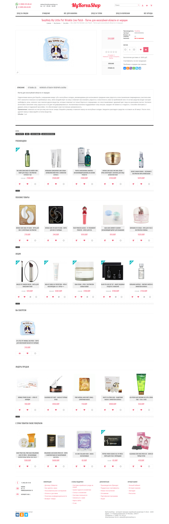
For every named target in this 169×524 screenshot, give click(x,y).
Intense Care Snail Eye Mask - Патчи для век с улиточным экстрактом (27, 229)
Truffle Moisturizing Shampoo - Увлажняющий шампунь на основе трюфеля (84, 172)
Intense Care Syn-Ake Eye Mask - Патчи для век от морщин (56, 229)
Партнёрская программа (109, 496)
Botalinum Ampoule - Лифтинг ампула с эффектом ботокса (141, 285)
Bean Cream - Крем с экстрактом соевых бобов (84, 285)
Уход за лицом (22, 13)
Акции (103, 499)
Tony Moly (66, 23)
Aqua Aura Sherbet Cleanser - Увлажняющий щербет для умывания (113, 229)
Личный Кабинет (134, 485)
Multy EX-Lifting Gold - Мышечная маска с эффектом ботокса (113, 398)
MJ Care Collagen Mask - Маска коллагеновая (84, 455)
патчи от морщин (35, 134)
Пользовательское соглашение (55, 491)
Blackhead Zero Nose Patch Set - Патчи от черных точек (141, 455)
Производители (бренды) (109, 485)
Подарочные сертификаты (110, 488)
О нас (75, 503)
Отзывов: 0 (111, 55)
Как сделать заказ (51, 488)
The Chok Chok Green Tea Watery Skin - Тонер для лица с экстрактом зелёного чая (27, 172)
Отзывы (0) (111, 68)
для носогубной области (48, 134)
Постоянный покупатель (143, 5)
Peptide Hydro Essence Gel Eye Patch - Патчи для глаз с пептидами (112, 455)
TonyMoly (137, 31)
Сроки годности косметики (82, 490)
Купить (20, 184)
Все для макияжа (70, 13)
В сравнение (30, 297)
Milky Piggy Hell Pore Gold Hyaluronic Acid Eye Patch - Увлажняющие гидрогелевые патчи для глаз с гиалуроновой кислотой (27, 456)
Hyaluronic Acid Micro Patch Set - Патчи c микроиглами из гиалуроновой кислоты (55, 455)
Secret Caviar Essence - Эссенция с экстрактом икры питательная (141, 172)
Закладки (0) (147, 5)
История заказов (134, 488)
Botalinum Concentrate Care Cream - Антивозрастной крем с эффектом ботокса (56, 172)
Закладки (132, 491)
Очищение (46, 13)
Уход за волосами (123, 13)
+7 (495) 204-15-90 (24, 7)
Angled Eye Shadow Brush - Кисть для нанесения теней (27, 285)
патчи (27, 134)
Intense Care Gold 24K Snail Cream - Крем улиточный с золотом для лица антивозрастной (112, 172)
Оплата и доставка (51, 493)
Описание (111, 63)
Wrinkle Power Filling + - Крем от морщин (27, 398)
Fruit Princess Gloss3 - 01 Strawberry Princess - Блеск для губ (84, 229)
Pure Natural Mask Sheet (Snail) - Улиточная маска (84, 398)
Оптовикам (104, 493)
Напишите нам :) (25, 494)
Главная (49, 23)
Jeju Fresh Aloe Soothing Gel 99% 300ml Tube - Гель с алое (141, 398)
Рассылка (132, 493)
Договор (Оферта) (51, 485)
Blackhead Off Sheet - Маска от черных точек (56, 398)
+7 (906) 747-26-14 (25, 4)
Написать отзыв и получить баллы (111, 57)
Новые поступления (108, 491)
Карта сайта (77, 500)
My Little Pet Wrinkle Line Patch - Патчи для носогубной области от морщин (27, 342)
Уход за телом (96, 13)
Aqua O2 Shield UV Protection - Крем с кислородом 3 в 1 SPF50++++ (56, 285)
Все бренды (148, 13)
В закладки (140, 49)
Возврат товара (50, 499)
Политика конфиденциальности (56, 496)
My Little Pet (20, 134)
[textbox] (127, 5)
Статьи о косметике (79, 492)
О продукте (35, 184)
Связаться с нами (79, 498)
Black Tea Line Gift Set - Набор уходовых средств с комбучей (112, 285)
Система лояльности (80, 495)
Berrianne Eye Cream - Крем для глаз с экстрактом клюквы (141, 229)
